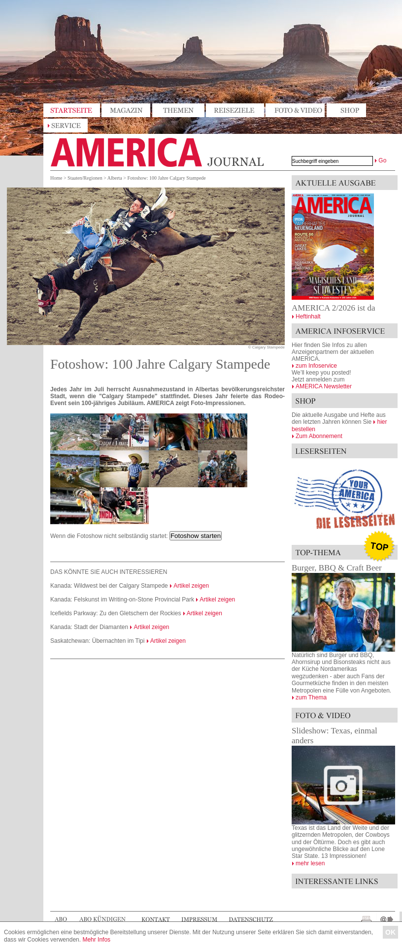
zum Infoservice (316, 365)
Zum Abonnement (319, 436)
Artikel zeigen (191, 585)
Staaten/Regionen (84, 178)
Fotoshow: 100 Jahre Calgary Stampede (166, 178)
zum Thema (311, 697)
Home (56, 178)
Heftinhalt (308, 316)
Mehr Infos (96, 939)
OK (390, 932)
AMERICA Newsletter (324, 386)
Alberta (114, 178)
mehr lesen (310, 863)
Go (382, 160)
